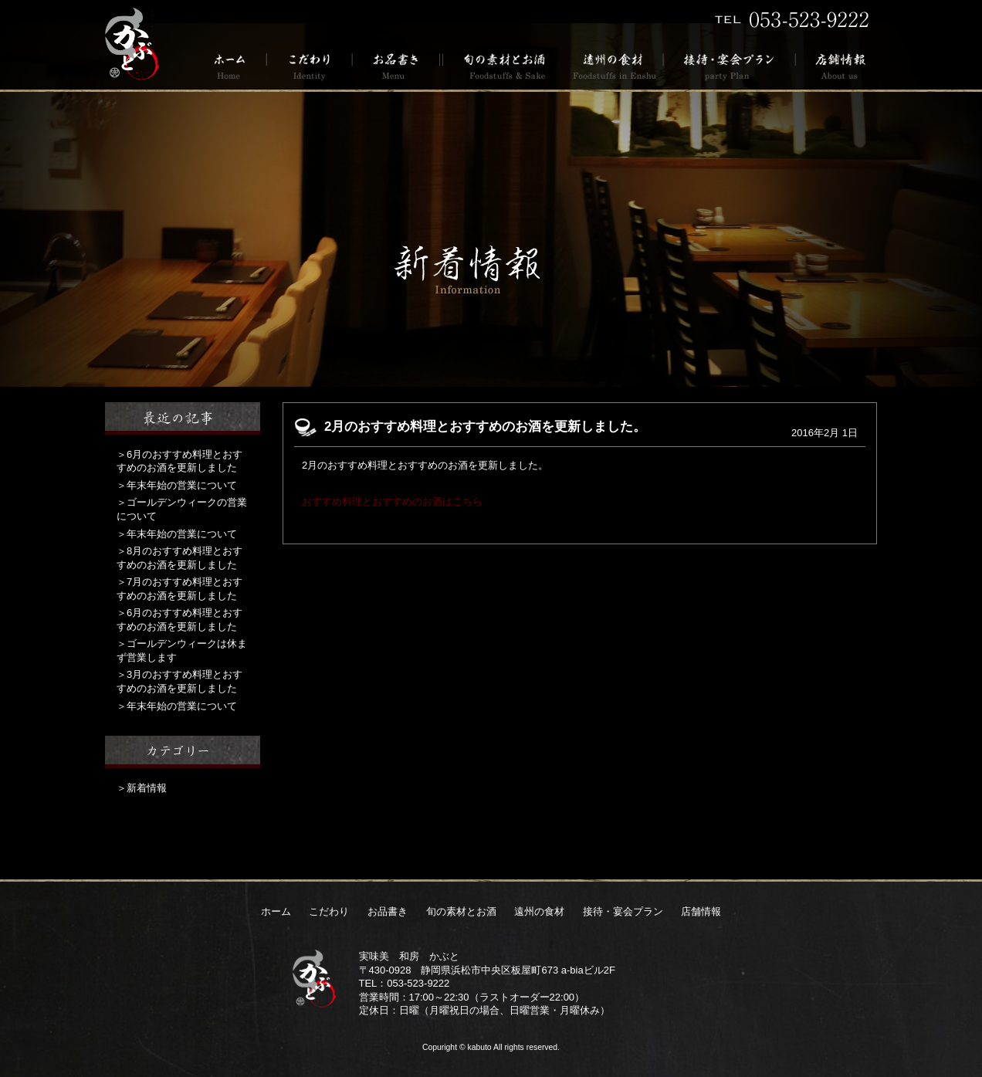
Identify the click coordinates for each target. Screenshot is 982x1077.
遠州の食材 (614, 65)
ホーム (235, 65)
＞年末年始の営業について (177, 485)
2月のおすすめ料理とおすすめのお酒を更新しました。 (485, 426)
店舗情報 (836, 65)
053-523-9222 (418, 983)
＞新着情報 (142, 788)
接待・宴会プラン (730, 65)
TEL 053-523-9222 (792, 19)
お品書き (396, 65)
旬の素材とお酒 (502, 65)
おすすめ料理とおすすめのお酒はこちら (392, 501)
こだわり (310, 65)
